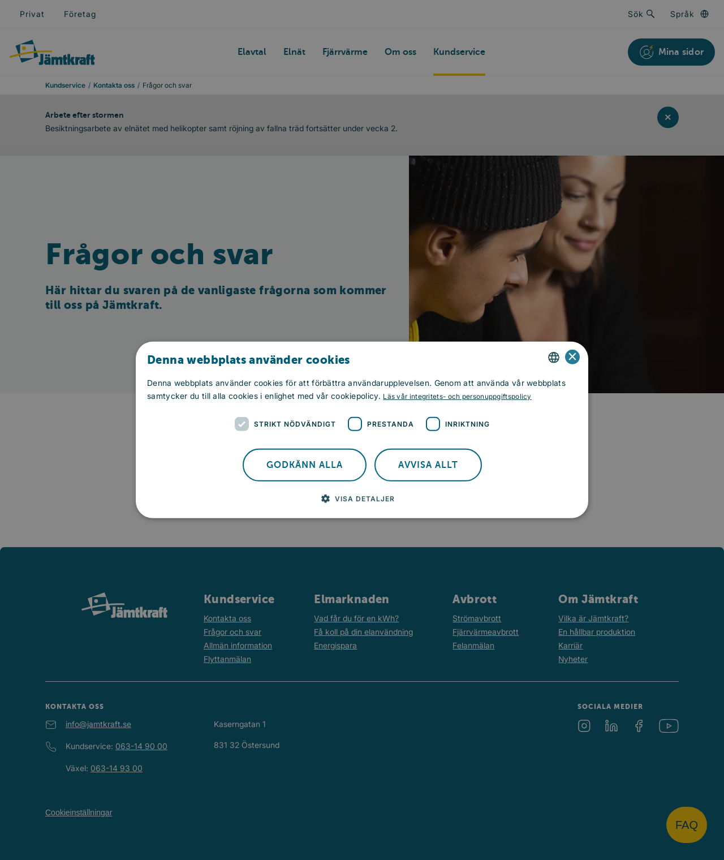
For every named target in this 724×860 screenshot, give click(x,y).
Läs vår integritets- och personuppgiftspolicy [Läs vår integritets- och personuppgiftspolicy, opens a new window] (457, 396)
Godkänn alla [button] (304, 465)
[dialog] (362, 430)
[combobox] (553, 357)
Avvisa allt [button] (428, 465)
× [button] (573, 357)
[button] (362, 498)
